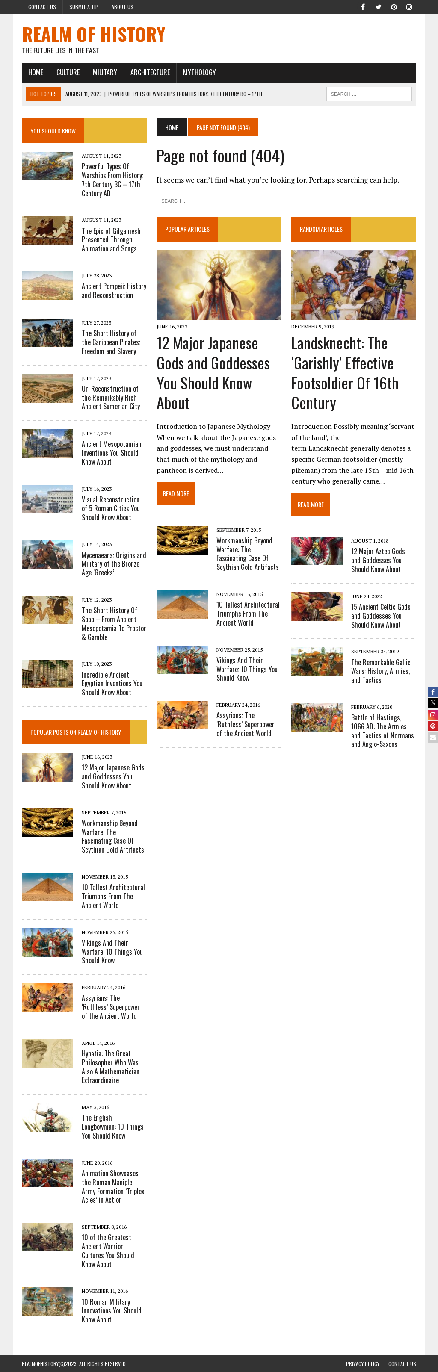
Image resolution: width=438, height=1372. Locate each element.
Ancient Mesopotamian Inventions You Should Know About (111, 453)
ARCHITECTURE (150, 72)
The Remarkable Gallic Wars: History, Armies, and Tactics (381, 671)
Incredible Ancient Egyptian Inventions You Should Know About (112, 684)
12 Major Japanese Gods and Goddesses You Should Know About (213, 372)
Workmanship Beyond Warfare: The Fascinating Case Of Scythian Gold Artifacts (247, 553)
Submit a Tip (83, 6)
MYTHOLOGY (199, 72)
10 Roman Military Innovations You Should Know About (112, 1311)
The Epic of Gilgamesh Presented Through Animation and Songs (111, 240)
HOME (35, 72)
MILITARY (105, 72)
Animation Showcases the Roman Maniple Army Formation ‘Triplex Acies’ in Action (113, 1186)
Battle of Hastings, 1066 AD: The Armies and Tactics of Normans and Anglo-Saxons (382, 730)
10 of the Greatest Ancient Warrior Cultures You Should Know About (108, 1250)
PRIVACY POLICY (362, 1363)
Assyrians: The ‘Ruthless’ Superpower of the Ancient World (245, 724)
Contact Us (42, 6)
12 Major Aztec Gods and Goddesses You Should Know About (378, 560)
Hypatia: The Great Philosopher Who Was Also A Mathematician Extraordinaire (110, 1066)
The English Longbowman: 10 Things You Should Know (113, 1126)
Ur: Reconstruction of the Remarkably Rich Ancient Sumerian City (111, 398)
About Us (122, 6)
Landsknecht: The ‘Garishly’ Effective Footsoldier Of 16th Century (345, 372)
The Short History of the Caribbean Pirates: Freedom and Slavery (111, 342)
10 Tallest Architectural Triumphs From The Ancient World (248, 613)
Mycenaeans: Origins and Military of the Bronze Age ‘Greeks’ (114, 564)
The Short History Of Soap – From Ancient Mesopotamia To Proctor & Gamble (114, 623)
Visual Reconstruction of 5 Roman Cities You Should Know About (111, 508)
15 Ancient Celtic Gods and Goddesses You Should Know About (381, 616)
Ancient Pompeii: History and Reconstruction (114, 290)
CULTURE (68, 72)
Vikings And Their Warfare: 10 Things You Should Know (247, 669)
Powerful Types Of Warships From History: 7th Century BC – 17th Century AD (112, 179)
